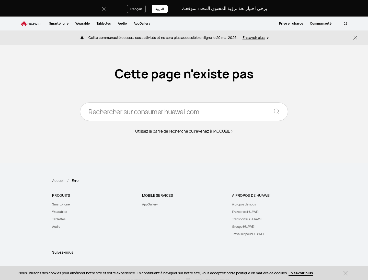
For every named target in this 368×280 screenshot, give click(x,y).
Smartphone (58, 23)
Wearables (59, 212)
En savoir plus (301, 273)
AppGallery (142, 23)
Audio (122, 23)
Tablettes (104, 23)
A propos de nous (244, 204)
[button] (345, 23)
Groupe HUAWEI (243, 226)
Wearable (82, 23)
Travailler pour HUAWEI (248, 234)
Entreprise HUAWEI (245, 212)
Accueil (58, 180)
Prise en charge (296, 23)
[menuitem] (58, 23)
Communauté (326, 23)
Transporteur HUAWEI (247, 219)
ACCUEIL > (223, 131)
